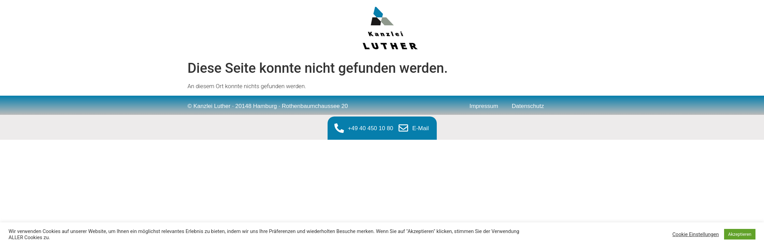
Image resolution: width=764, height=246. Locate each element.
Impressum (484, 106)
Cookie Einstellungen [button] (696, 234)
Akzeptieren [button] (739, 234)
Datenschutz (528, 106)
